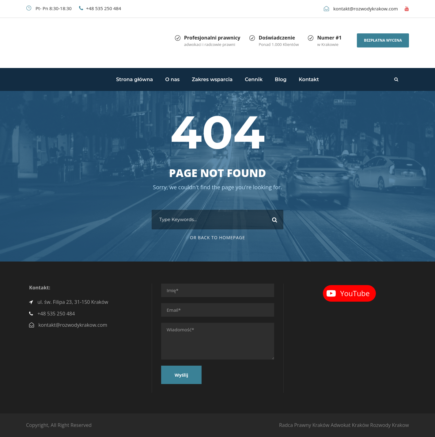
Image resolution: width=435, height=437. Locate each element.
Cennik (254, 79)
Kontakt (309, 79)
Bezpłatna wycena (383, 40)
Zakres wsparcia (212, 79)
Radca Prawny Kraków (304, 425)
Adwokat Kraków (350, 425)
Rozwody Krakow (389, 425)
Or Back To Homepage (217, 237)
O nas (172, 79)
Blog (280, 79)
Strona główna (134, 79)
